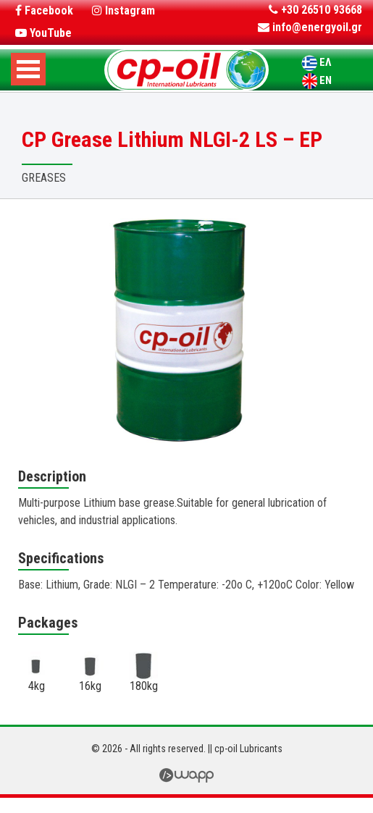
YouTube (43, 33)
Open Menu (28, 69)
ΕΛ (325, 62)
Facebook (44, 10)
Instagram (123, 10)
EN (325, 80)
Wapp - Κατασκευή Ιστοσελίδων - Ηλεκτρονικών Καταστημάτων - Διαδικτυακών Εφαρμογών (186, 775)
